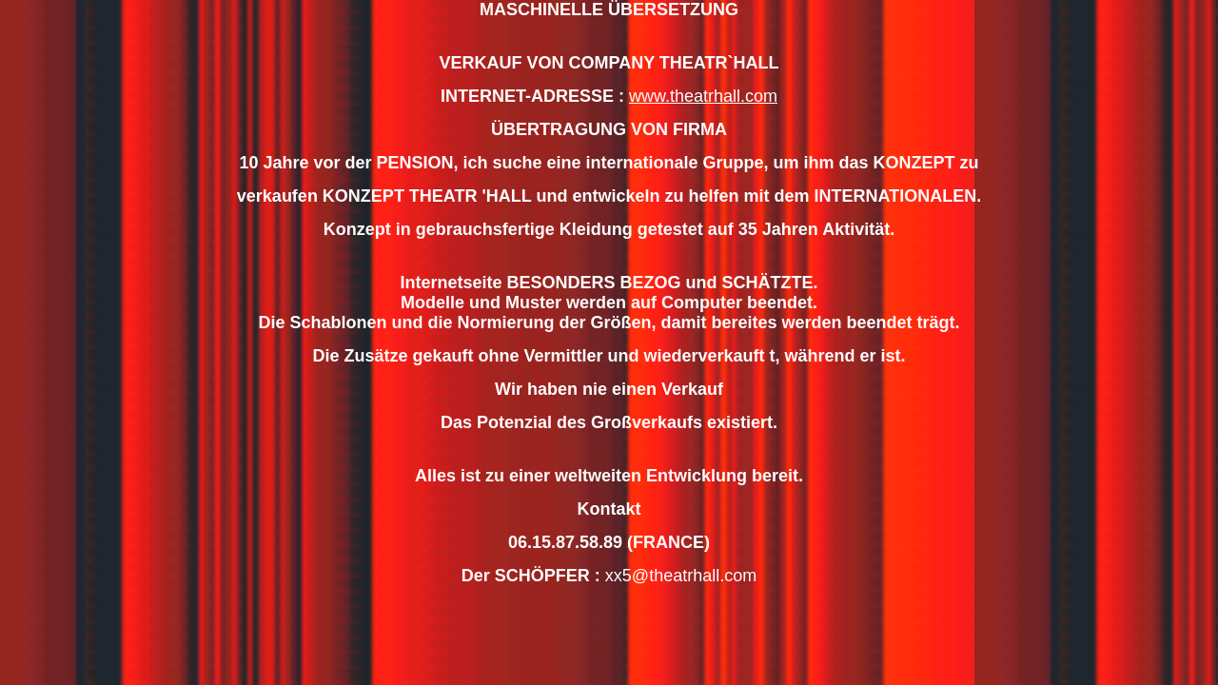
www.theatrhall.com (703, 96)
